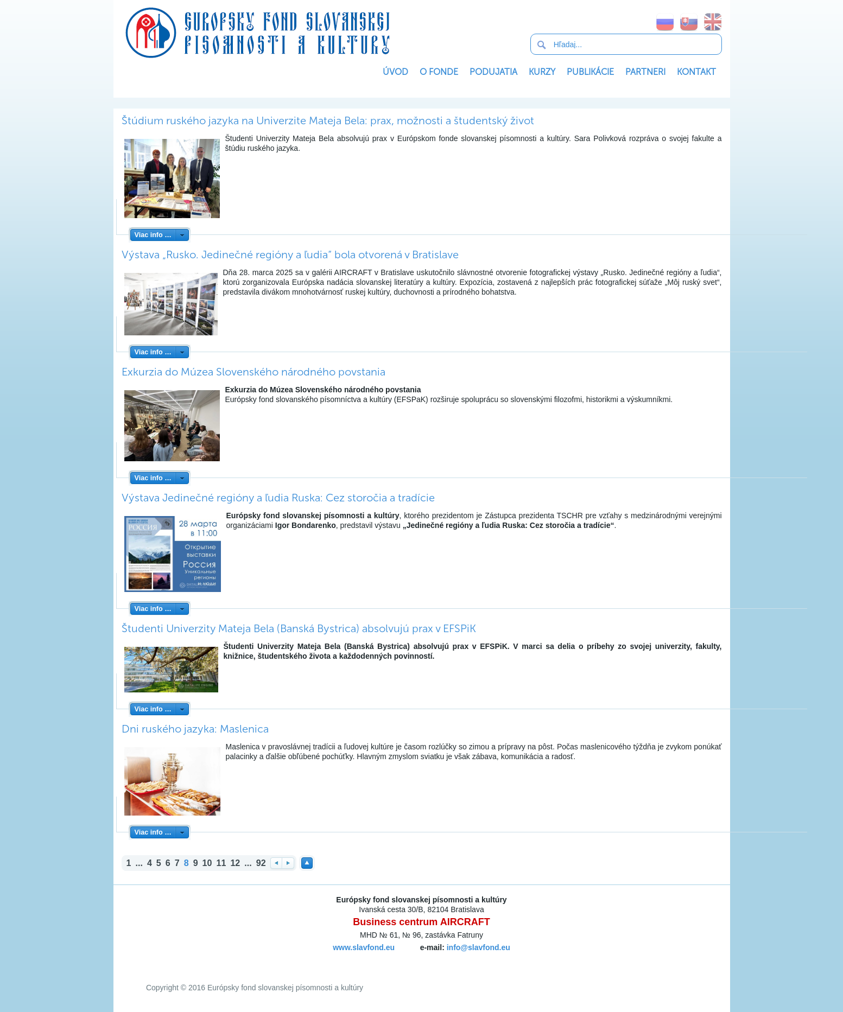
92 (261, 863)
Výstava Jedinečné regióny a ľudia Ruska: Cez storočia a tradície (278, 497)
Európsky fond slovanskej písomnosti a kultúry (257, 32)
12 (235, 863)
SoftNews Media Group (402, 960)
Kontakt (696, 72)
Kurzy (542, 72)
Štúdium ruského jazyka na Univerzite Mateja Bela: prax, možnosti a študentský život (328, 120)
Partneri (645, 72)
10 (207, 863)
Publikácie (590, 72)
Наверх (307, 863)
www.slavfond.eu (364, 947)
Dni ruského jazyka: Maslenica (195, 728)
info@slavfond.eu (478, 947)
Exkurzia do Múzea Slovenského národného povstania (253, 371)
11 (221, 863)
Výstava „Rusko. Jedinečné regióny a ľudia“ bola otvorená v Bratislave (290, 254)
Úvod (395, 72)
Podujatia (493, 72)
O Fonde (439, 72)
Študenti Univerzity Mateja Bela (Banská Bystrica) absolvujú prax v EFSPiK (299, 628)
